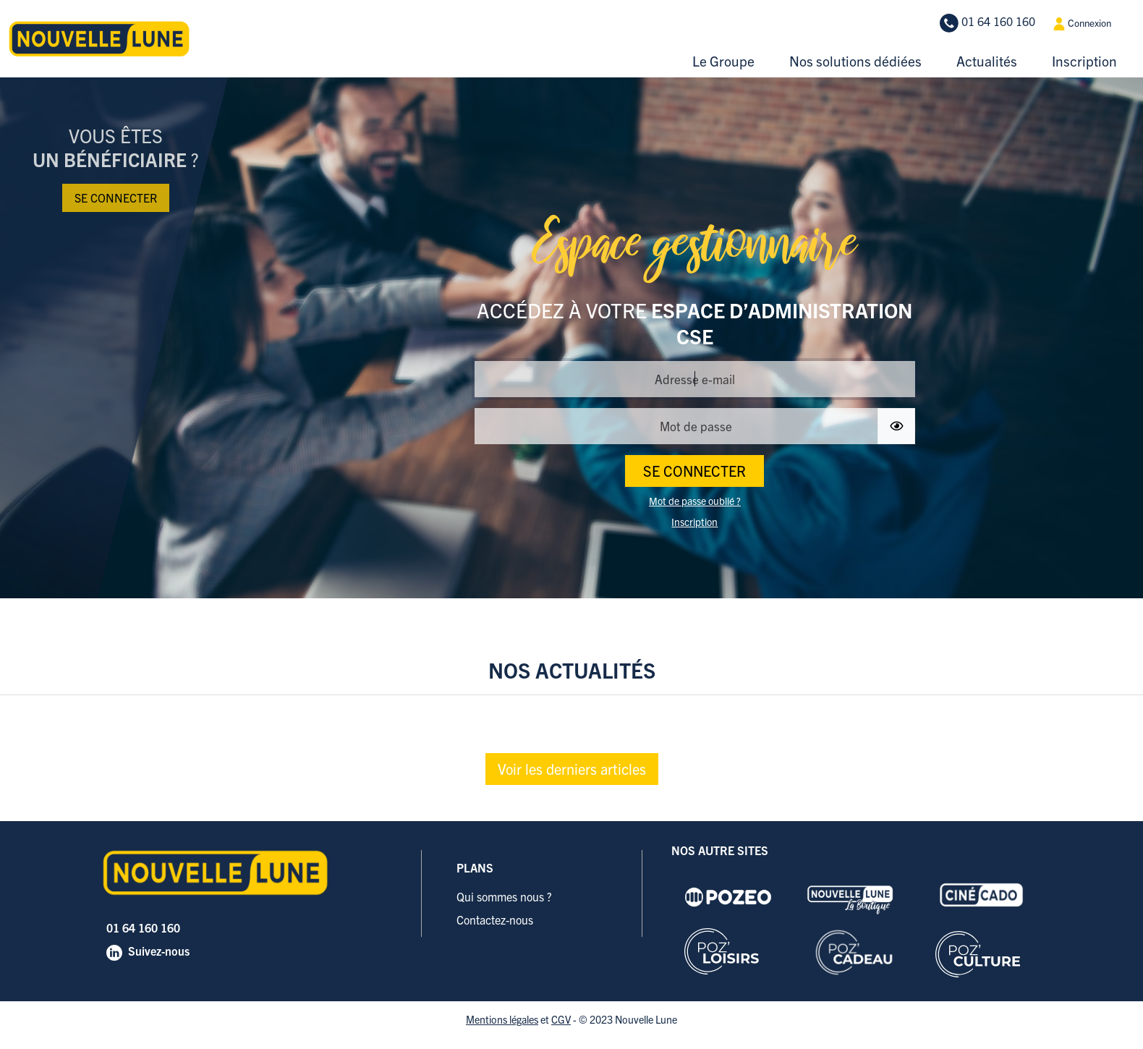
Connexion (1082, 23)
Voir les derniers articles (572, 769)
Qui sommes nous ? (504, 896)
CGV (561, 1019)
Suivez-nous (159, 950)
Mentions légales (502, 1019)
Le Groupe (723, 60)
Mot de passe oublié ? (695, 500)
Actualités (986, 60)
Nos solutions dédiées (855, 60)
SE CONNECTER (694, 471)
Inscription (1084, 60)
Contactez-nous (494, 919)
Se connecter (116, 197)
